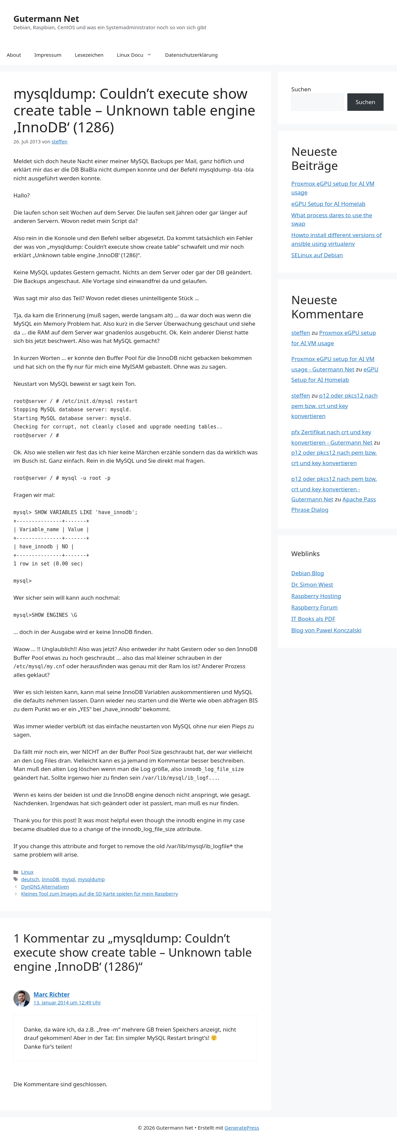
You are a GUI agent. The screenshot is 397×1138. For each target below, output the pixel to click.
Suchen (301, 89)
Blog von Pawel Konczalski (326, 630)
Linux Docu (137, 55)
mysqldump (91, 879)
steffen (300, 332)
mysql (68, 879)
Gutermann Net (46, 18)
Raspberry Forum (314, 607)
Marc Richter (52, 994)
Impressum (48, 54)
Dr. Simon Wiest (312, 584)
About (14, 54)
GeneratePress (242, 1127)
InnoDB (50, 879)
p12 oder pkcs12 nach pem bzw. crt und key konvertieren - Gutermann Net (334, 489)
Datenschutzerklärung (191, 54)
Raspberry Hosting (316, 596)
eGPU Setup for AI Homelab (328, 204)
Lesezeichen (89, 54)
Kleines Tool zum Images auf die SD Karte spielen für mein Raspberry (99, 894)
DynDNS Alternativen (45, 886)
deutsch (30, 879)
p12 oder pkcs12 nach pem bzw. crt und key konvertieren (334, 406)
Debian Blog (307, 573)
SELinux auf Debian (317, 255)
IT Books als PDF (313, 619)
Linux (27, 872)
